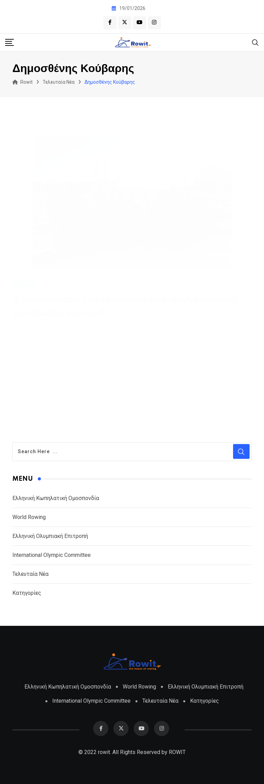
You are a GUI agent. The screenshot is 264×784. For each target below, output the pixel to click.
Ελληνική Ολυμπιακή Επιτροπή (50, 536)
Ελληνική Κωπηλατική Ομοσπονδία (55, 498)
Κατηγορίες (26, 593)
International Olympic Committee (51, 555)
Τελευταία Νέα (30, 574)
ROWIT (177, 752)
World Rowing (29, 517)
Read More (40, 398)
